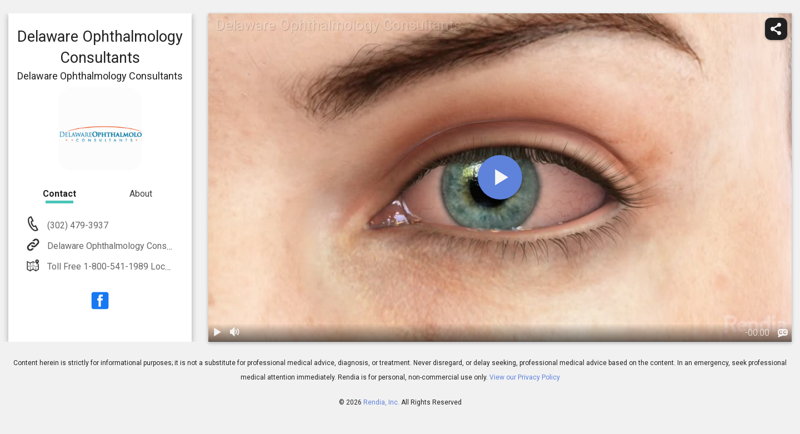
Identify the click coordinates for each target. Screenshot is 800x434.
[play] (500, 177)
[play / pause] (217, 333)
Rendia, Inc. (381, 402)
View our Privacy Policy (524, 377)
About (140, 193)
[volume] (235, 333)
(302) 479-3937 (76, 225)
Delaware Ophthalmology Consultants (119, 246)
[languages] (783, 333)
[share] (776, 29)
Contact (59, 193)
